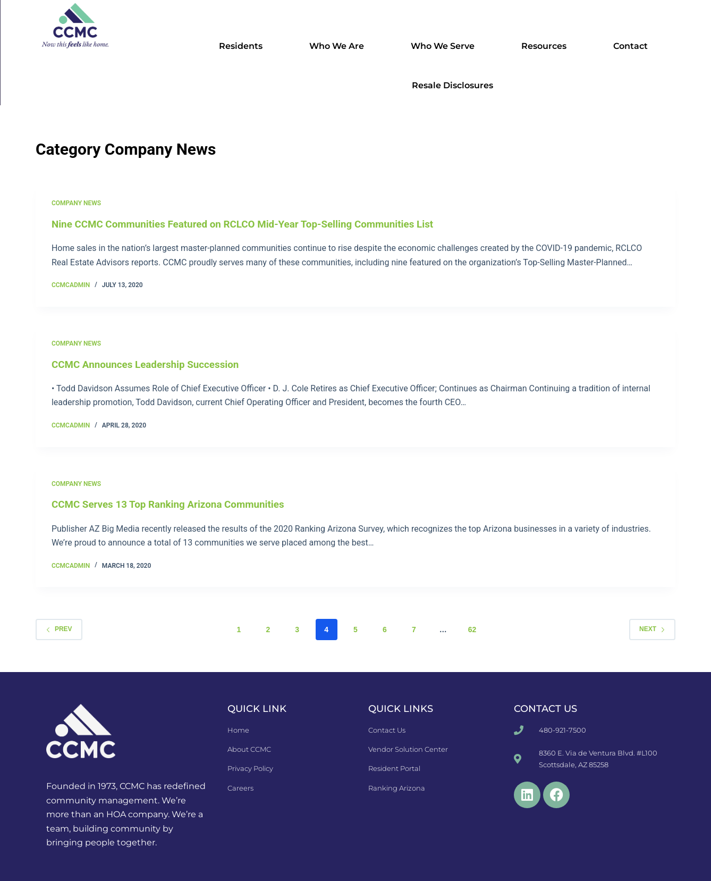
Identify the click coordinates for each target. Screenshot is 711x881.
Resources (546, 46)
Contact (633, 46)
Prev (59, 628)
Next (652, 628)
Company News (76, 203)
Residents (243, 46)
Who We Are (339, 46)
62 (472, 629)
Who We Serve (445, 46)
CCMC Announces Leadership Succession (151, 363)
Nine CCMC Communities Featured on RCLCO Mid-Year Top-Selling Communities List (255, 223)
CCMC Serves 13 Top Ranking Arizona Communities (175, 504)
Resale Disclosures (452, 85)
